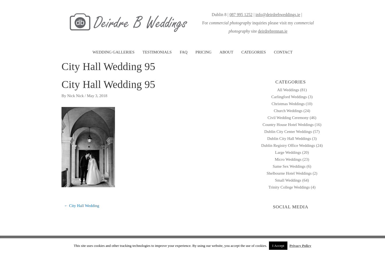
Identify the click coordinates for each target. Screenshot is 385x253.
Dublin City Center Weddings (288, 131)
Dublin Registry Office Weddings (288, 145)
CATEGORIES (253, 52)
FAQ (183, 52)
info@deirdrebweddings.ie (277, 14)
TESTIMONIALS (157, 52)
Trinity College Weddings (289, 187)
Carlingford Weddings (289, 97)
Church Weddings (288, 111)
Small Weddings (288, 180)
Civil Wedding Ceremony (288, 118)
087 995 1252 (240, 14)
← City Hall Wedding (81, 206)
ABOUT (226, 52)
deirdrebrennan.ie (272, 31)
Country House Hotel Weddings (288, 124)
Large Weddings (288, 152)
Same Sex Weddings (289, 166)
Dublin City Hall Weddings (289, 138)
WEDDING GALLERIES (113, 52)
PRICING (203, 52)
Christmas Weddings (288, 104)
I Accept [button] (278, 246)
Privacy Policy (300, 246)
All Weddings (288, 90)
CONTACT (283, 52)
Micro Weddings (288, 159)
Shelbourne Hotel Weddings (289, 173)
